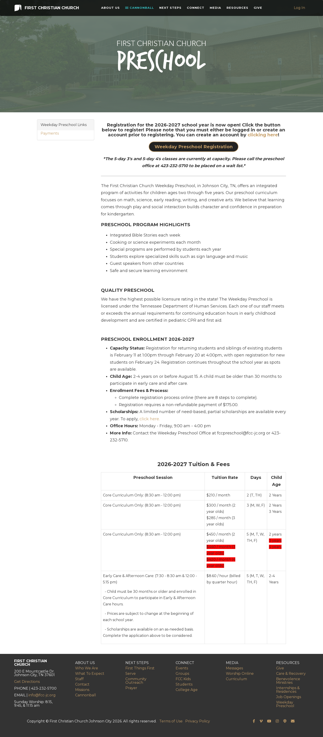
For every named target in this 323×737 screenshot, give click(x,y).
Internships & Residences (288, 690)
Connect (196, 9)
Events (182, 668)
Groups (182, 673)
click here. (150, 418)
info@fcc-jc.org (42, 695)
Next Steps (171, 9)
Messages (234, 668)
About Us (111, 9)
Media (216, 9)
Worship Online (240, 673)
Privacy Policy (197, 721)
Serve (130, 673)
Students (184, 684)
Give (259, 9)
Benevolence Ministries (288, 681)
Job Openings (288, 697)
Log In (300, 9)
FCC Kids (183, 679)
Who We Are (86, 668)
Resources (238, 9)
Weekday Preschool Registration (194, 146)
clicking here (263, 134)
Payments (50, 133)
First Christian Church (46, 8)
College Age (187, 690)
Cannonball (140, 9)
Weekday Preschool (285, 704)
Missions (82, 690)
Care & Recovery (291, 673)
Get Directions (27, 681)
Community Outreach (135, 681)
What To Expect (89, 673)
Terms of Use (171, 721)
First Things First (140, 668)
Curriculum (236, 679)
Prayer (131, 688)
